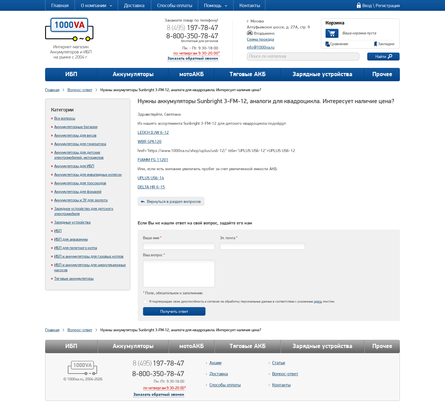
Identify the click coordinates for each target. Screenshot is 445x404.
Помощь (216, 5)
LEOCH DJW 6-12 (153, 132)
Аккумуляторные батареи (75, 126)
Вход (367, 5)
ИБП (71, 74)
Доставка (134, 5)
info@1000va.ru (260, 47)
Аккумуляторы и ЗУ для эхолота (81, 200)
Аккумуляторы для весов (75, 135)
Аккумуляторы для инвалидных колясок (88, 174)
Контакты (250, 5)
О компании (97, 5)
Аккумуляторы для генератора (80, 143)
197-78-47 (192, 27)
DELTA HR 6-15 (151, 186)
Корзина (335, 23)
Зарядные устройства (322, 74)
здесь (318, 301)
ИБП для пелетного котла (75, 247)
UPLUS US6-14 (151, 177)
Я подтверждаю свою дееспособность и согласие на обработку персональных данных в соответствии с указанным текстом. (242, 301)
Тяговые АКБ (248, 74)
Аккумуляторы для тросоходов (80, 183)
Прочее (382, 74)
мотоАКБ (191, 74)
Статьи (278, 362)
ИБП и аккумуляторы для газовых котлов (88, 256)
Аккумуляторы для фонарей (77, 191)
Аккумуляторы (133, 74)
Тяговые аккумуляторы (74, 278)
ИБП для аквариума (71, 239)
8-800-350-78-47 (192, 36)
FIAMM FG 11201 (153, 159)
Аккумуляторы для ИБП (74, 166)
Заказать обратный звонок (192, 59)
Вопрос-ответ (80, 329)
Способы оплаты (174, 5)
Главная (60, 5)
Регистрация (388, 5)
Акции (215, 362)
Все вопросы (64, 118)
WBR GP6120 (149, 141)
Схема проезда (260, 39)
